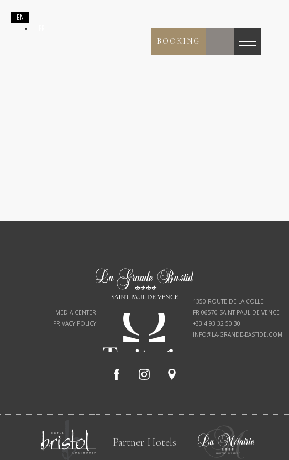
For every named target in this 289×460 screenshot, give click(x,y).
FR (41, 28)
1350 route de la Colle (228, 301)
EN (20, 17)
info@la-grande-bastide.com (237, 334)
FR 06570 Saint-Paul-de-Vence (236, 312)
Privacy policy (74, 323)
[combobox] (20, 17)
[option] (41, 28)
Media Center (75, 312)
